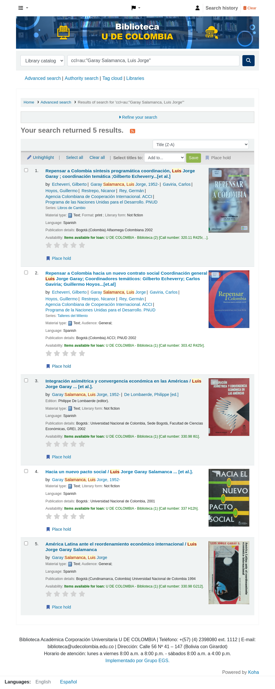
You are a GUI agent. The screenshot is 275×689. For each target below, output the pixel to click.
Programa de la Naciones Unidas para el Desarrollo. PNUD (100, 310)
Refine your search (139, 117)
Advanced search (43, 78)
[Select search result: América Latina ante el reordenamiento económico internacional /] (26, 543)
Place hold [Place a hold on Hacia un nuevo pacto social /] (58, 529)
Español (68, 681)
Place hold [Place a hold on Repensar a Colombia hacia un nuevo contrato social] (58, 366)
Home (29, 102)
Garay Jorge (125, 184)
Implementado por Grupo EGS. (137, 660)
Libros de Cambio (72, 208)
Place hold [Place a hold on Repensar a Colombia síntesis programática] (58, 258)
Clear (249, 8)
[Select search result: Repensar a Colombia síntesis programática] (26, 170)
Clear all (97, 157)
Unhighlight (40, 157)
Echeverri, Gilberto (69, 184)
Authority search (81, 78)
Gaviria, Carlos (177, 184)
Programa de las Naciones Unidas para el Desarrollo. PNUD (101, 202)
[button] (23, 8)
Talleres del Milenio (72, 316)
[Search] (248, 60)
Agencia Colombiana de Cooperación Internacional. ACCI (98, 196)
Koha (253, 672)
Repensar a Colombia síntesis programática (120, 173)
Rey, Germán (131, 190)
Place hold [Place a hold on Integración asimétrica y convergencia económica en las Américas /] (58, 457)
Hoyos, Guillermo (61, 190)
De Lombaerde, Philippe (151, 394)
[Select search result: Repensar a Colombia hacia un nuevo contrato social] (26, 272)
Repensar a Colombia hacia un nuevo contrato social (126, 279)
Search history (222, 8)
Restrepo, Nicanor (98, 190)
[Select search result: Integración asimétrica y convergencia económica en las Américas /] (26, 380)
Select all (74, 157)
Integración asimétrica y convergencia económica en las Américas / (123, 383)
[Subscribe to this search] (133, 130)
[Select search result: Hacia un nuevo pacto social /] (26, 471)
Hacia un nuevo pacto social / (119, 471)
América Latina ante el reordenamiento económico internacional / (121, 546)
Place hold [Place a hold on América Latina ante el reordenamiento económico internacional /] (58, 607)
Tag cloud (112, 78)
